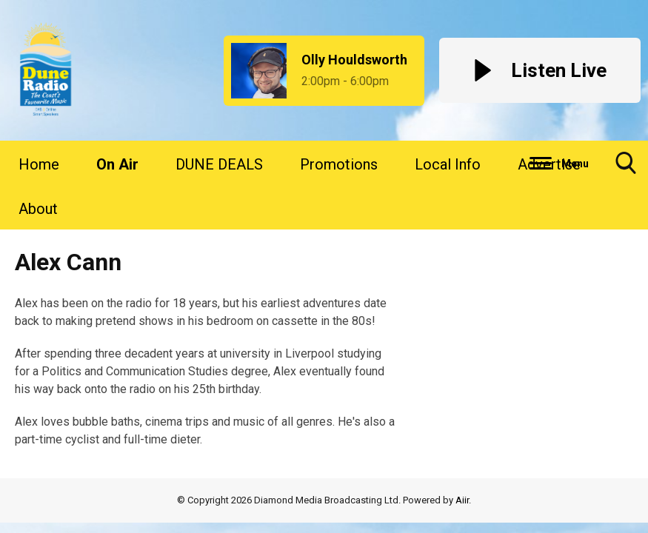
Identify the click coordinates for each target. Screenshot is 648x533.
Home (39, 164)
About (38, 209)
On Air (117, 164)
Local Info (448, 164)
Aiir (462, 500)
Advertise (549, 164)
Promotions (339, 164)
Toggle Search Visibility (626, 168)
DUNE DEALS (219, 164)
